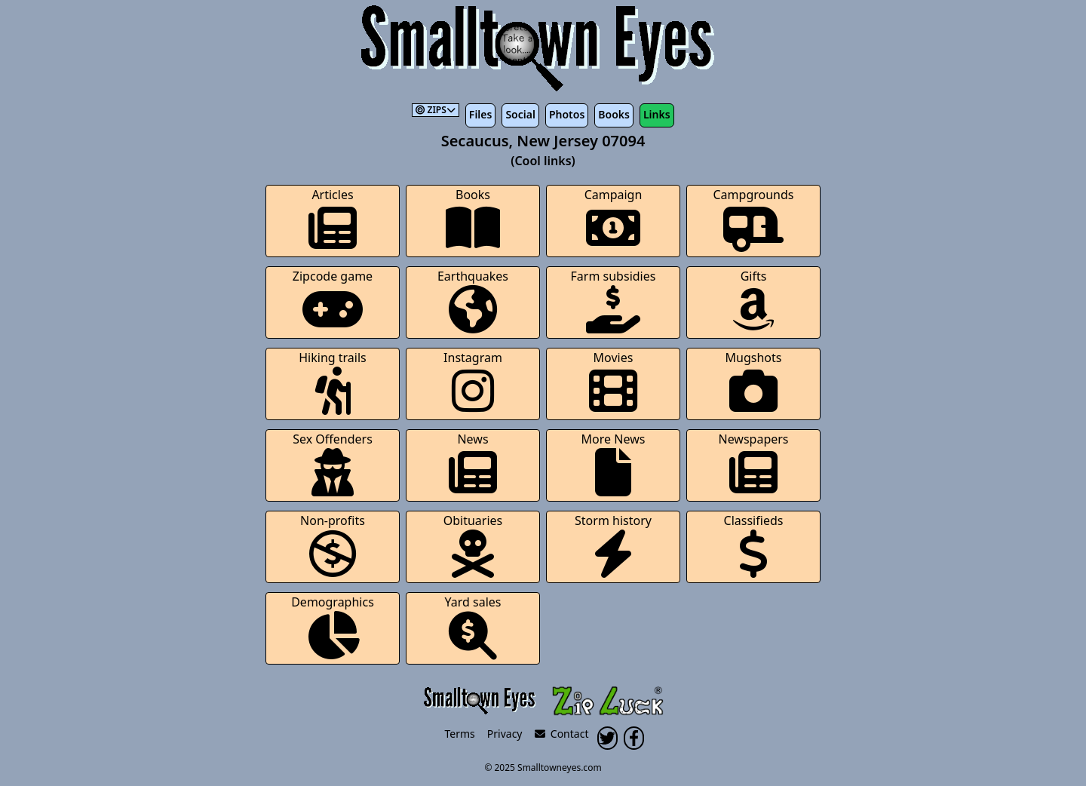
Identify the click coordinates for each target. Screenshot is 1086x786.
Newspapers (753, 463)
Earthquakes (472, 300)
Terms (460, 733)
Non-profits (332, 545)
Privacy (505, 733)
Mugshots (754, 382)
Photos (566, 114)
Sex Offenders (333, 463)
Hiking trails (333, 382)
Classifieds (754, 545)
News (473, 463)
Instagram (472, 382)
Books (614, 114)
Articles (332, 219)
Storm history (613, 545)
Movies (613, 382)
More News (613, 463)
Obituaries (473, 545)
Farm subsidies (613, 300)
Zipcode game (333, 300)
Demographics (332, 626)
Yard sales (473, 626)
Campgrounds (753, 219)
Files (480, 114)
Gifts (753, 300)
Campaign (613, 219)
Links (656, 114)
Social (520, 114)
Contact (562, 733)
